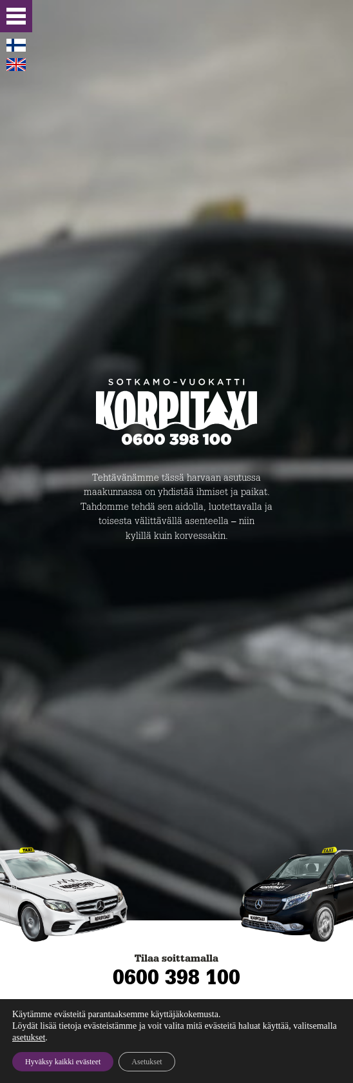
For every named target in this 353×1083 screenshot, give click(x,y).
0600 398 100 (176, 976)
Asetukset (146, 1061)
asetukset (28, 1037)
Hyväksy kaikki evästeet (62, 1061)
